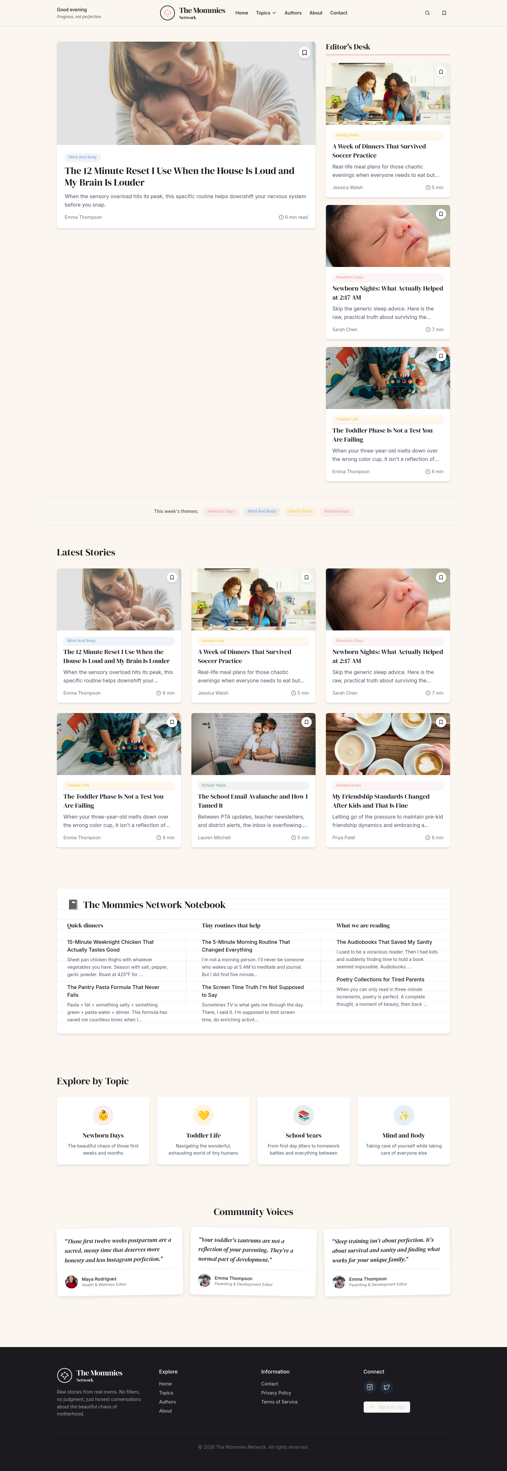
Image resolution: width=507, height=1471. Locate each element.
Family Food (347, 135)
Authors (293, 12)
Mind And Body (83, 157)
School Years (214, 785)
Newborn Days (349, 277)
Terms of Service (279, 1402)
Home (241, 12)
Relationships (336, 511)
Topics (266, 12)
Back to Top (387, 1407)
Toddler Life (347, 419)
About (315, 12)
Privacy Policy (276, 1392)
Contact (338, 12)
